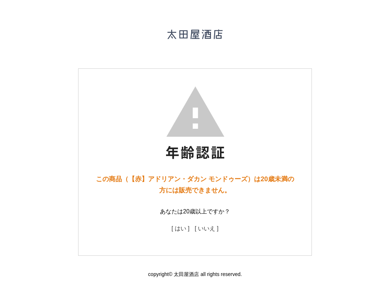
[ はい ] (180, 228)
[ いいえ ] (207, 228)
